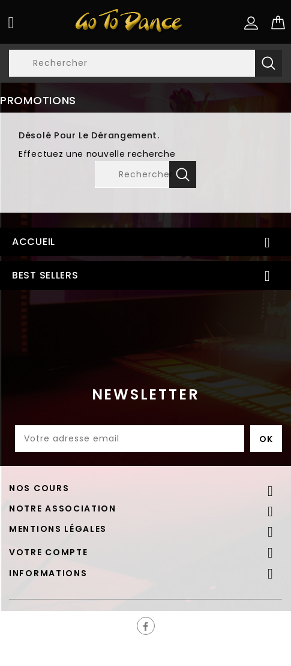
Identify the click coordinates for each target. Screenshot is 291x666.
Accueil (33, 242)
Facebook (146, 626)
